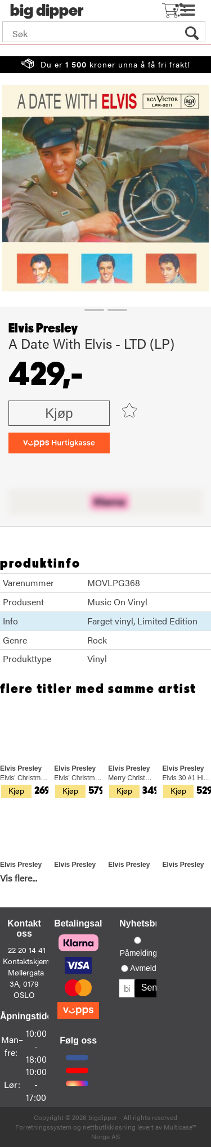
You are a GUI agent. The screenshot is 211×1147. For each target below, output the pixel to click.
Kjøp (59, 413)
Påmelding (138, 952)
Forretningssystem (43, 1127)
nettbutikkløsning (109, 1127)
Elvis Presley (43, 328)
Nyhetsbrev (143, 923)
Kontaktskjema (28, 960)
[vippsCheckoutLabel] (59, 443)
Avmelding (148, 968)
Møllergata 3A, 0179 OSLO (26, 983)
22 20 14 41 (27, 949)
